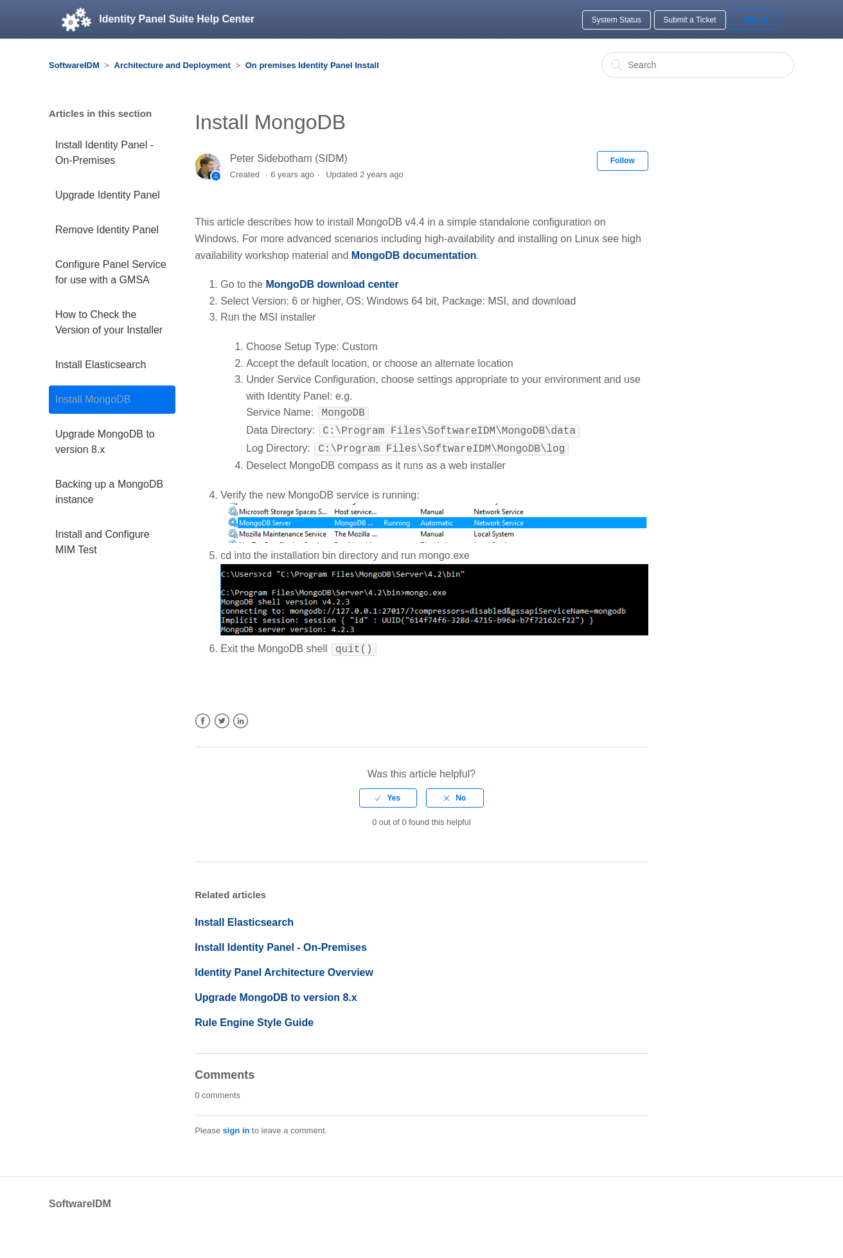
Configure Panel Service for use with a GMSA (110, 272)
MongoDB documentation (414, 255)
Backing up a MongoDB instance (109, 492)
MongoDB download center (331, 284)
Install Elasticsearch (100, 364)
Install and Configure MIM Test (102, 542)
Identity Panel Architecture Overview (284, 967)
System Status (616, 19)
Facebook (203, 716)
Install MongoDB (92, 399)
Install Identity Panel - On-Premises (104, 152)
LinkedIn (241, 716)
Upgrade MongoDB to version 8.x (105, 442)
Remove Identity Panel (107, 229)
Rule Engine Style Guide (254, 1017)
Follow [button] (622, 160)
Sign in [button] (755, 19)
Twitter (222, 716)
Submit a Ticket (690, 19)
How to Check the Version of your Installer (109, 322)
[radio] (388, 792)
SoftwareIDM (74, 65)
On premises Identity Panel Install (312, 65)
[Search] (697, 65)
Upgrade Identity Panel (107, 195)
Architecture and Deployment (172, 65)
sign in (236, 1125)
